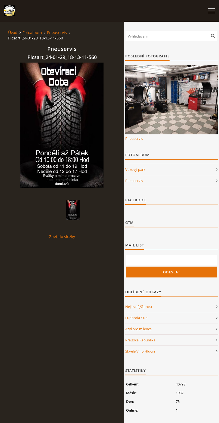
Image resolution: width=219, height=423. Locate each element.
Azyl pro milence (138, 328)
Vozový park (135, 169)
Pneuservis (57, 32)
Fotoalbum (32, 32)
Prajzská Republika (140, 340)
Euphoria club (136, 317)
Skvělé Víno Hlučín (140, 351)
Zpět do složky (62, 236)
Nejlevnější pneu (138, 306)
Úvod (12, 32)
